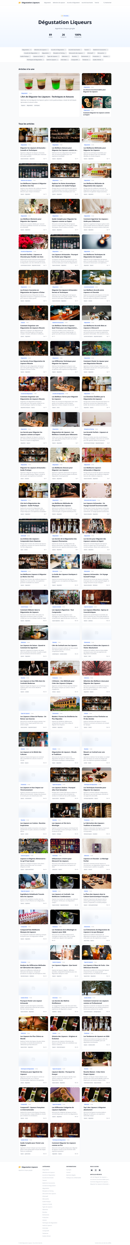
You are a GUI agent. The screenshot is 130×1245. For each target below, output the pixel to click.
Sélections (65, 56)
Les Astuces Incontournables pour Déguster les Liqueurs (99, 1179)
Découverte (102, 53)
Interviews (65, 60)
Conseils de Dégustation (31, 53)
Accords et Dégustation (73, 2)
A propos (68, 1170)
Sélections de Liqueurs (59, 2)
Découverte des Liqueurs (77, 53)
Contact (68, 1172)
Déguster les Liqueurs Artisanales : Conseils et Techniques (99, 1184)
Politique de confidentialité (73, 1177)
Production (97, 56)
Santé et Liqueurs (52, 60)
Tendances (86, 60)
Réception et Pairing (59, 53)
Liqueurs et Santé (39, 56)
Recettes (75, 56)
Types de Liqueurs (53, 56)
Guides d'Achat (98, 60)
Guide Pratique (25, 56)
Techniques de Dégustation (35, 60)
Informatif (91, 53)
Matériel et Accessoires (100, 50)
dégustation (46, 53)
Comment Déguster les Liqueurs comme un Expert (99, 1182)
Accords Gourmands (87, 2)
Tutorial (97, 2)
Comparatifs (75, 60)
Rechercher (107, 2)
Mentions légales (71, 1175)
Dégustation (47, 2)
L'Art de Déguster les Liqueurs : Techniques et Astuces (98, 1177)
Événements (85, 56)
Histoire (106, 56)
